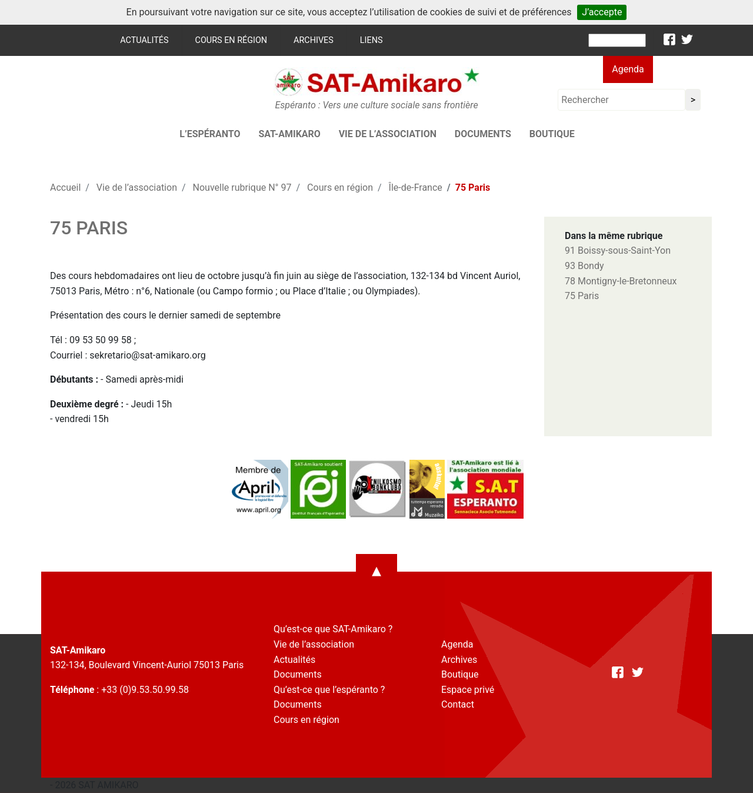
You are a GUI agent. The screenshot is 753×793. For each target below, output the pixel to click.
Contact (457, 704)
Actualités (144, 40)
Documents (483, 134)
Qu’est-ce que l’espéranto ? (329, 689)
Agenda (628, 69)
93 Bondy (584, 265)
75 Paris (582, 295)
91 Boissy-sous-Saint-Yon (618, 250)
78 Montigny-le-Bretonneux (621, 281)
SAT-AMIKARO (289, 134)
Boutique (552, 134)
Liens (371, 40)
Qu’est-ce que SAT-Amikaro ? (333, 629)
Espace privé (467, 689)
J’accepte (602, 12)
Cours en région (231, 40)
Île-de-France (415, 187)
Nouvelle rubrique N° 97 (242, 187)
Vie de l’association (388, 134)
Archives (314, 40)
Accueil (65, 187)
